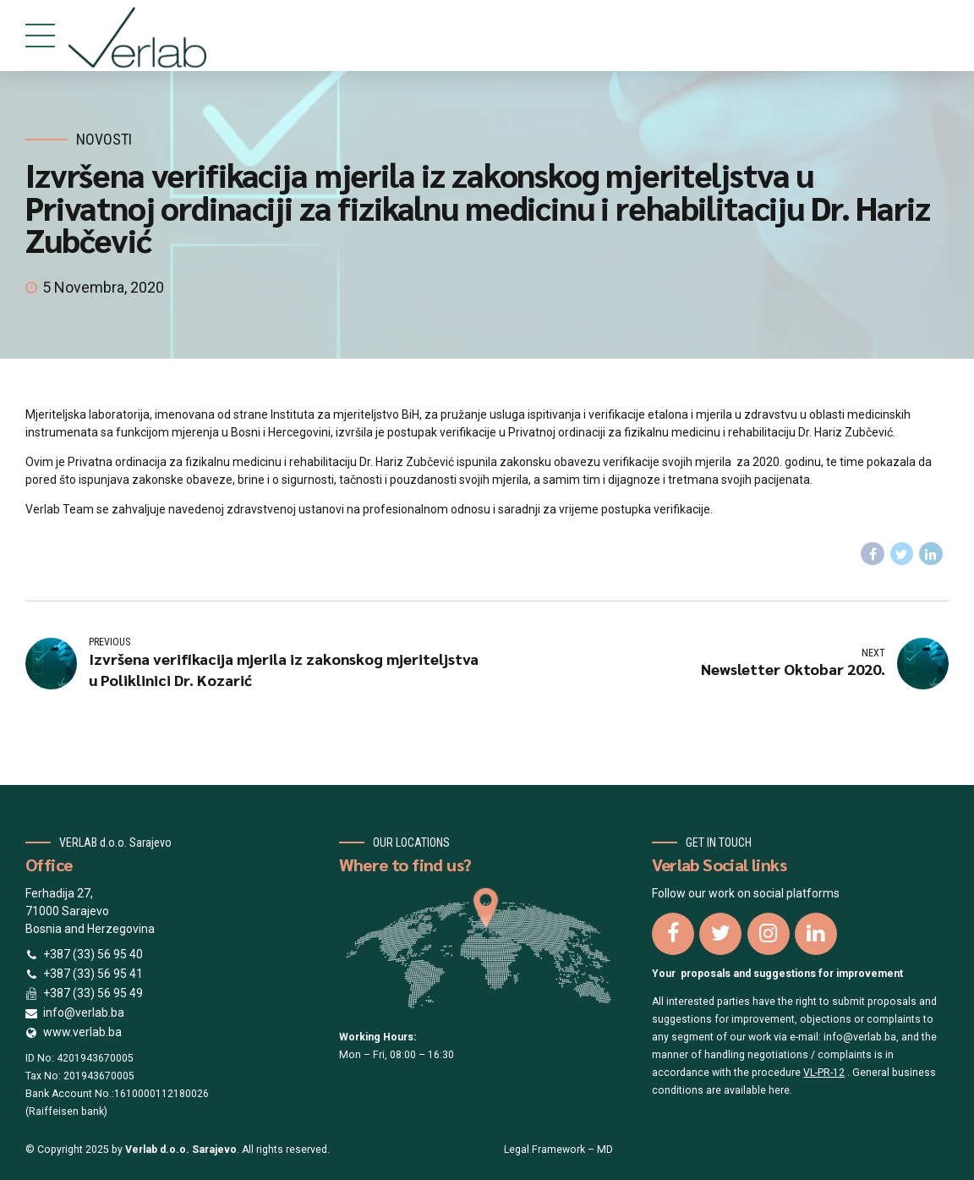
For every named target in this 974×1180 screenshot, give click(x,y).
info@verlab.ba (860, 1037)
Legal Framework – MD (558, 1149)
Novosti (104, 139)
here (779, 1090)
